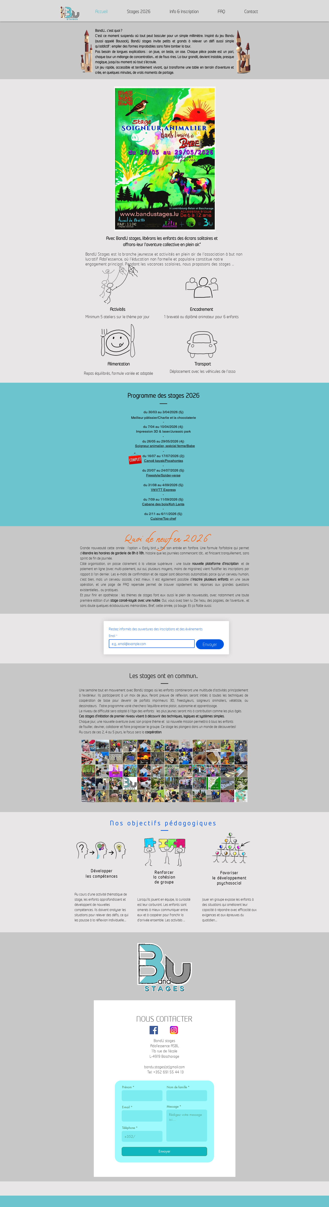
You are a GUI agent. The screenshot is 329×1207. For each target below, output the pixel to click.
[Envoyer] (164, 1151)
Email (113, 636)
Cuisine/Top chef (163, 518)
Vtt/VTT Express (163, 490)
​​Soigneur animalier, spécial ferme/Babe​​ (165, 446)
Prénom (127, 1087)
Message (173, 1106)
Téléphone (128, 1127)
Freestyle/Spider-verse (163, 475)
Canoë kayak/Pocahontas (163, 461)
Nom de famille (177, 1087)
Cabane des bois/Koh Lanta (163, 504)
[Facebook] (154, 1030)
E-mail (126, 1107)
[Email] (150, 643)
